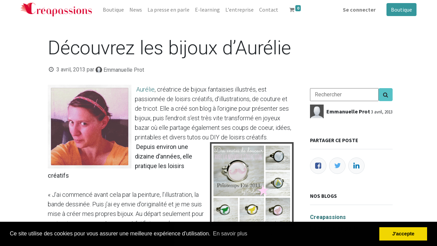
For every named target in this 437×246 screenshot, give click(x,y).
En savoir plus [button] (230, 233)
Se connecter (359, 9)
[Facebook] (318, 166)
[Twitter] (337, 166)
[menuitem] (113, 9)
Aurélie (145, 89)
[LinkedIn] (356, 166)
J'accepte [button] (403, 233)
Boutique (401, 9)
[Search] (386, 94)
